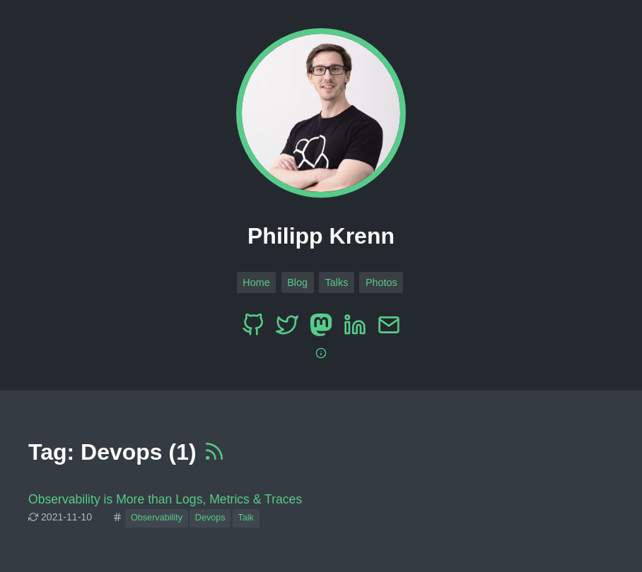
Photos (381, 282)
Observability (156, 518)
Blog (297, 282)
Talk (246, 518)
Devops (210, 518)
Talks (337, 282)
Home (256, 282)
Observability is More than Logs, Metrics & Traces (165, 499)
